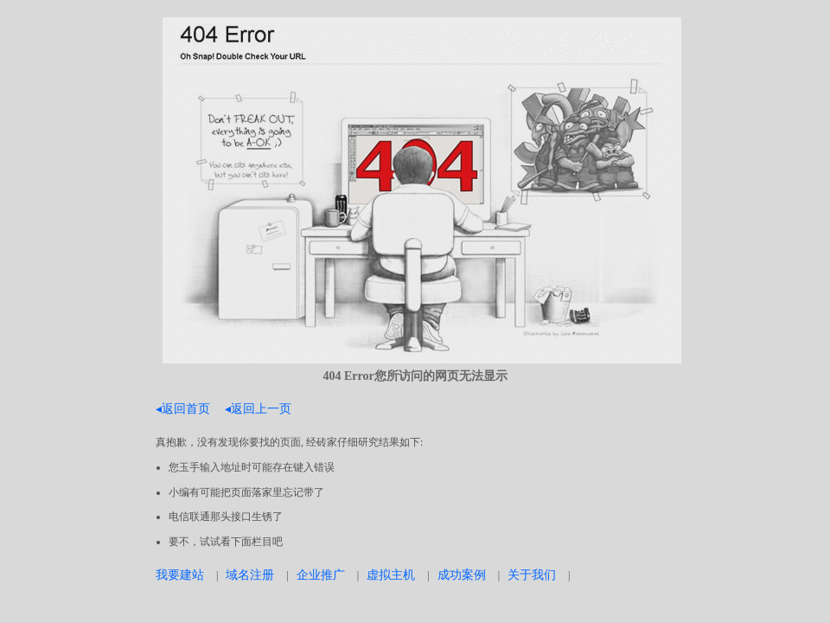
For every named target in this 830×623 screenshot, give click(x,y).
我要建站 (180, 574)
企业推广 (321, 574)
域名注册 (250, 574)
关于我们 (532, 574)
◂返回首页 (183, 408)
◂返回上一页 (258, 408)
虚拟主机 (391, 574)
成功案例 (461, 574)
